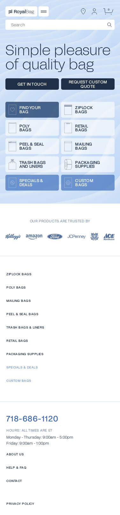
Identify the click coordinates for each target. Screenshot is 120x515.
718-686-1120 (32, 418)
